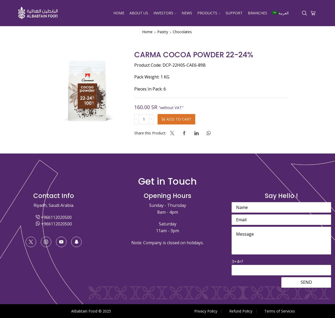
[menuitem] (280, 13)
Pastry (162, 31)
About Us (139, 12)
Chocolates (182, 31)
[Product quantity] (144, 119)
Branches (257, 12)
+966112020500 (54, 217)
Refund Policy (240, 311)
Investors (164, 12)
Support (234, 12)
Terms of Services (279, 311)
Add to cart (178, 119)
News (187, 12)
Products (208, 12)
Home (118, 12)
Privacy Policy (205, 311)
